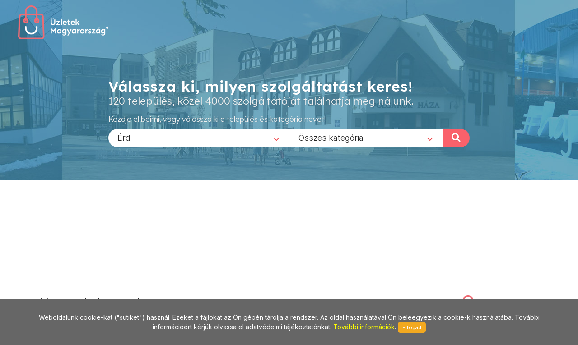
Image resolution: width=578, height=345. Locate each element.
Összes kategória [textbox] (331, 137)
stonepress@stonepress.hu (59, 290)
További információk (364, 327)
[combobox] (198, 138)
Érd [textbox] (124, 137)
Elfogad (411, 327)
